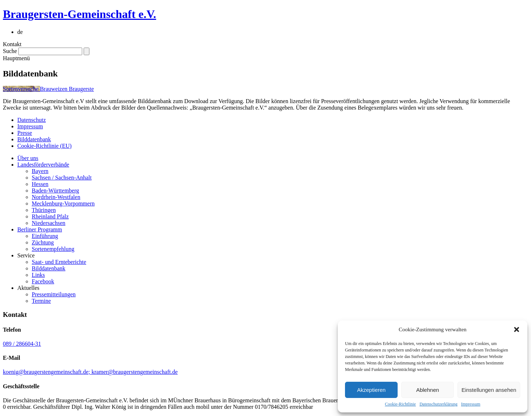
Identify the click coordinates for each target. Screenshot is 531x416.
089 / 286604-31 (22, 344)
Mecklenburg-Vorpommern (63, 203)
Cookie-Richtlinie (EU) (44, 146)
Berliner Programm (39, 229)
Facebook (43, 281)
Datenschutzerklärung (438, 404)
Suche (10, 51)
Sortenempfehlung (53, 249)
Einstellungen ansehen (488, 390)
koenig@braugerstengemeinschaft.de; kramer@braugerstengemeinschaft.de (90, 372)
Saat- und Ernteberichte (59, 262)
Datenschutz (31, 120)
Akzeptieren (371, 390)
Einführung (45, 236)
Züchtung (43, 242)
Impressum (470, 404)
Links (38, 275)
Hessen (40, 184)
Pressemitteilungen (54, 294)
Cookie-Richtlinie (400, 404)
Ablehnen (427, 390)
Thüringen (44, 210)
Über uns (27, 158)
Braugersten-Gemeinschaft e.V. (79, 14)
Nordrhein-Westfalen (56, 197)
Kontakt (12, 44)
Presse (24, 133)
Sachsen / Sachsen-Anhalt (62, 177)
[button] (516, 329)
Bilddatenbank (34, 139)
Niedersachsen (48, 223)
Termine (41, 301)
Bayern (40, 171)
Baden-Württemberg (55, 190)
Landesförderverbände (43, 164)
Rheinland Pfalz (50, 216)
